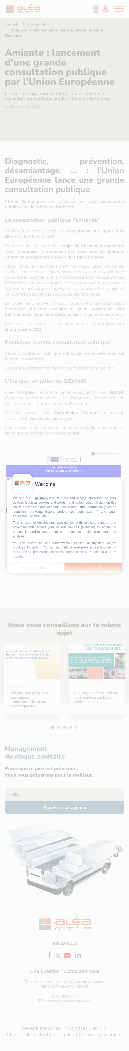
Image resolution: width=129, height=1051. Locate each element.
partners (41, 498)
